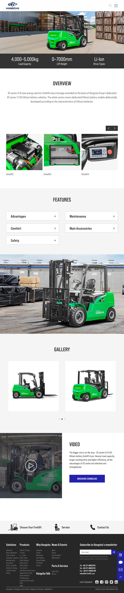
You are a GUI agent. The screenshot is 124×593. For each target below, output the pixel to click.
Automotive (9, 563)
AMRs (21, 586)
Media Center (56, 558)
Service (54, 574)
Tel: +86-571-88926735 (87, 568)
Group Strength (40, 560)
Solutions (11, 544)
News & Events (59, 544)
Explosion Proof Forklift (27, 580)
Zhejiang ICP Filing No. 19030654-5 (41, 589)
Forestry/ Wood (11, 570)
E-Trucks (22, 553)
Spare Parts (55, 571)
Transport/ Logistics (12, 558)
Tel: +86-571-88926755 (87, 565)
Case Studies (40, 558)
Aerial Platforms (25, 575)
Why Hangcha (43, 544)
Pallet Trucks (24, 558)
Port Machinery (24, 578)
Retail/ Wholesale (11, 553)
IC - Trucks (23, 555)
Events (54, 553)
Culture (38, 553)
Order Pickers (24, 565)
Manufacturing (10, 560)
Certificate (39, 563)
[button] (109, 128)
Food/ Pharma (10, 555)
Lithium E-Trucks (25, 550)
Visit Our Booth (56, 555)
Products (24, 544)
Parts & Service (60, 566)
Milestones (39, 555)
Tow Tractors (23, 568)
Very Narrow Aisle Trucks (27, 570)
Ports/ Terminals (11, 565)
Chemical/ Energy (11, 568)
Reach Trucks (24, 563)
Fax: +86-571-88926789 (88, 571)
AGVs (21, 583)
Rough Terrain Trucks (26, 573)
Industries (9, 550)
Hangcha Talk (43, 573)
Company (39, 550)
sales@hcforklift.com (87, 573)
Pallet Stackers (24, 560)
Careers (38, 565)
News (53, 550)
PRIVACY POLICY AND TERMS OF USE (106, 589)
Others (8, 573)
